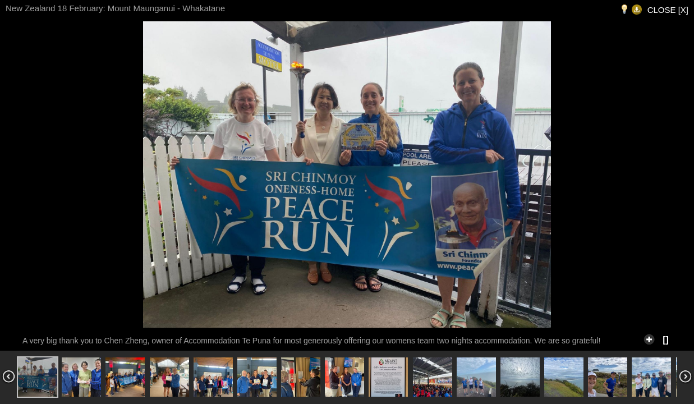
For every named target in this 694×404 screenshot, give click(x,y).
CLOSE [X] (667, 10)
